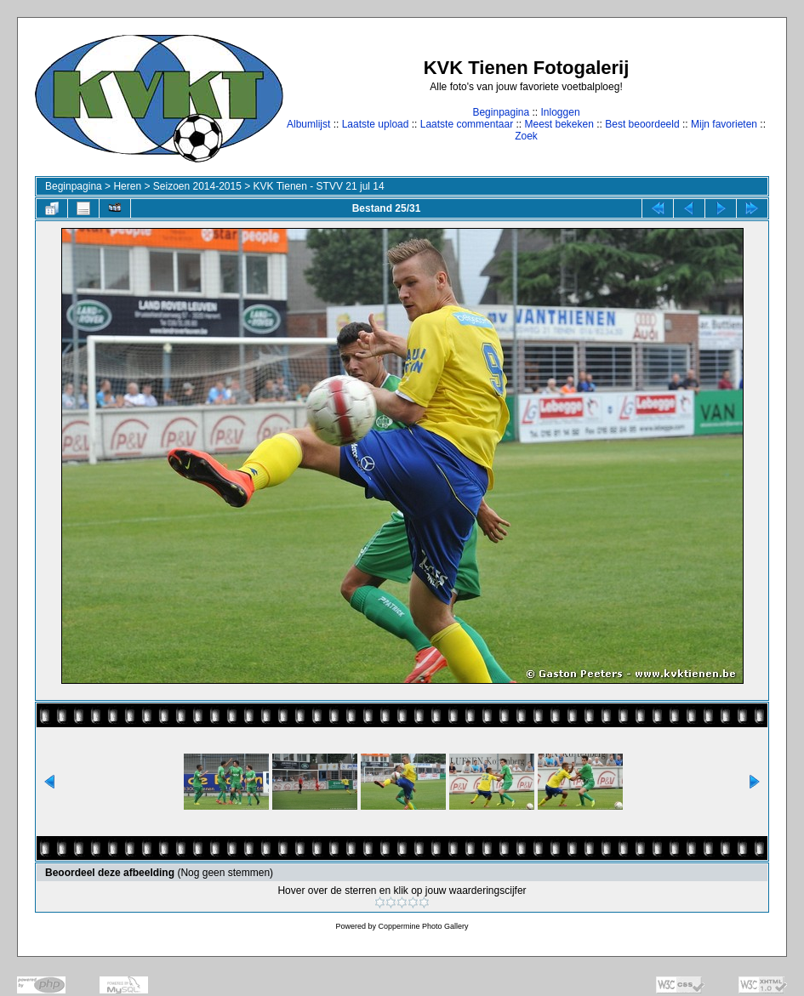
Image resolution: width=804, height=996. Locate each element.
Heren (127, 186)
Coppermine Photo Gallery (423, 926)
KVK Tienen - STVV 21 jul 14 (319, 186)
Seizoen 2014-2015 (197, 186)
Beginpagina (500, 112)
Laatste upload (375, 124)
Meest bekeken (558, 124)
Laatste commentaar (466, 124)
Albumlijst (308, 124)
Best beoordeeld (642, 124)
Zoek (526, 136)
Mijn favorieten (724, 124)
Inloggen (560, 112)
